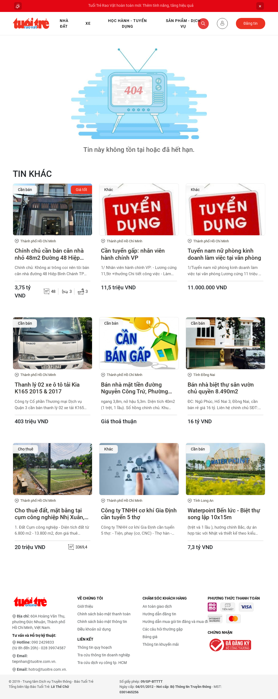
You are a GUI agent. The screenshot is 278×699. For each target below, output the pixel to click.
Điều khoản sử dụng (94, 629)
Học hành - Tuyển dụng (127, 23)
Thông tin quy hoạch (94, 647)
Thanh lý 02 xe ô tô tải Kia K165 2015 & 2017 (47, 388)
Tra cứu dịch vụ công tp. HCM (102, 662)
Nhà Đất (64, 23)
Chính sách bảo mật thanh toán (104, 614)
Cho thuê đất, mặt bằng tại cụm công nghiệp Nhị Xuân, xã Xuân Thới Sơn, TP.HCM (49, 514)
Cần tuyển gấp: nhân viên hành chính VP (133, 254)
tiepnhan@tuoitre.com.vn (33, 661)
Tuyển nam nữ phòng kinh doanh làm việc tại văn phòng (224, 254)
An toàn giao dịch (157, 606)
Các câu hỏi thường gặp (163, 629)
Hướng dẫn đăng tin (159, 614)
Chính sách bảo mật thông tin (102, 621)
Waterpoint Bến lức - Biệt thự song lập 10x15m (224, 514)
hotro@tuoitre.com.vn (47, 669)
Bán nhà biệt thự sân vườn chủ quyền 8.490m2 (221, 388)
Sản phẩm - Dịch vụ (183, 23)
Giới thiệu (85, 606)
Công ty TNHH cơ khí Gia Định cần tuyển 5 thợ (139, 514)
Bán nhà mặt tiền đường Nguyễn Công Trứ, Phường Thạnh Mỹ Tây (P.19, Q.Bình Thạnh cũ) (135, 388)
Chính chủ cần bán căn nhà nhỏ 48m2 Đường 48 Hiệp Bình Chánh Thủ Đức (49, 254)
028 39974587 (53, 648)
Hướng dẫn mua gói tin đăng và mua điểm (178, 621)
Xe (88, 23)
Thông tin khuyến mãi (161, 644)
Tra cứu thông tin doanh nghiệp (103, 655)
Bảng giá (150, 637)
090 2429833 (42, 642)
